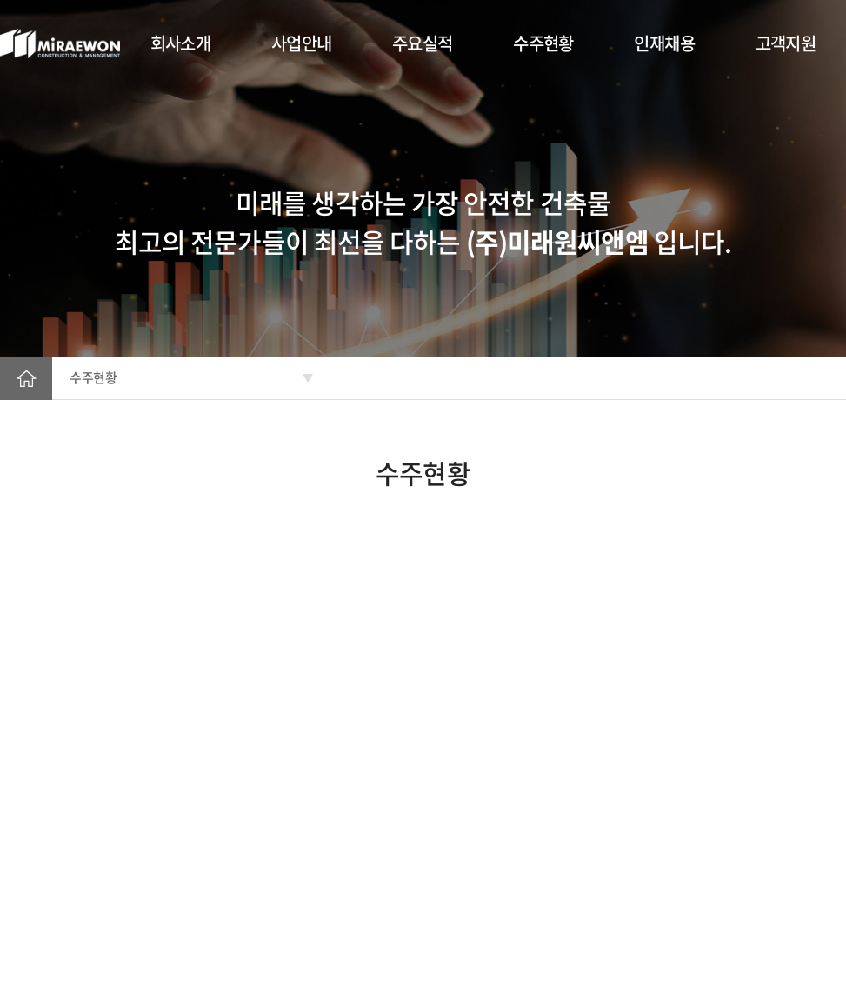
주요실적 (422, 43)
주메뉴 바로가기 (0, 0)
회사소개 (180, 43)
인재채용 (664, 43)
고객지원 (786, 43)
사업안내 (301, 43)
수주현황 (543, 43)
